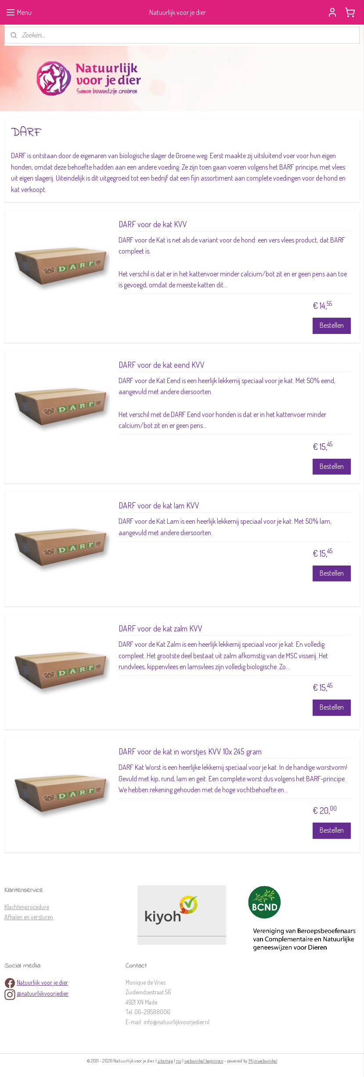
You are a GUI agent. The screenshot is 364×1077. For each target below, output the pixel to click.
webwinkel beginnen (203, 1061)
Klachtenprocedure (26, 906)
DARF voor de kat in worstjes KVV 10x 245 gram (190, 751)
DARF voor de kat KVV (153, 224)
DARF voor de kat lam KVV (159, 505)
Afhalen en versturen (28, 917)
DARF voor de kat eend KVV (162, 365)
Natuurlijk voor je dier (42, 982)
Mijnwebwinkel (263, 1061)
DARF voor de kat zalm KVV (160, 628)
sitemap (165, 1061)
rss (178, 1061)
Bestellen (332, 325)
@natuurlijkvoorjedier (42, 993)
